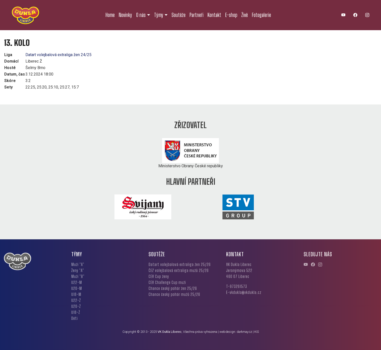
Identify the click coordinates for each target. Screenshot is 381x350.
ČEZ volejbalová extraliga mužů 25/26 (179, 270)
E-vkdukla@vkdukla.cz (244, 292)
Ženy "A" (77, 270)
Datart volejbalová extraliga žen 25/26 (180, 264)
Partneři (196, 15)
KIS (256, 332)
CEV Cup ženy (159, 276)
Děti (74, 318)
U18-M (76, 294)
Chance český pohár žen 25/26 (173, 288)
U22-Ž (76, 300)
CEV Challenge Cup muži (167, 282)
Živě (244, 15)
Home (110, 15)
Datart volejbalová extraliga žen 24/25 (58, 54)
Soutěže (179, 15)
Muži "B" (78, 276)
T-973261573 (236, 286)
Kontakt (214, 15)
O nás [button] (141, 15)
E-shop (231, 15)
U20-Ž (76, 306)
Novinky (125, 15)
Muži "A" (77, 264)
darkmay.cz (244, 332)
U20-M (76, 288)
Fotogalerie (261, 15)
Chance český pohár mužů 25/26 (174, 294)
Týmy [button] (158, 15)
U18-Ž (75, 312)
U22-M (76, 282)
